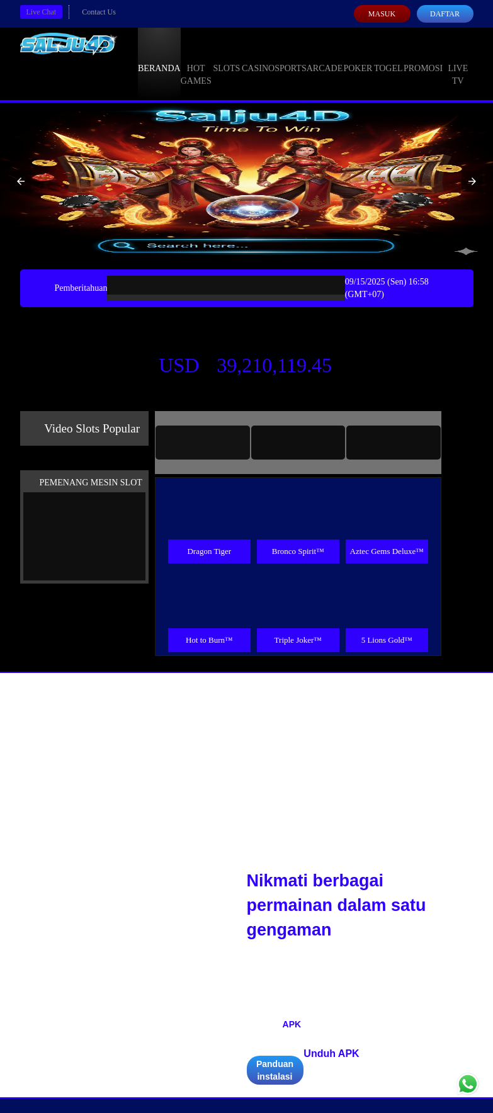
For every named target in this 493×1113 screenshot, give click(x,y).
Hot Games (196, 63)
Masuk (381, 13)
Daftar (445, 13)
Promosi (423, 56)
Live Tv (458, 63)
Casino (258, 56)
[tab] (203, 443)
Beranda (159, 56)
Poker (357, 56)
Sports (291, 56)
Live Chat (41, 12)
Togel (388, 56)
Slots (226, 56)
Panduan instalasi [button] (274, 1070)
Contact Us (99, 12)
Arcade (325, 56)
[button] (20, 181)
